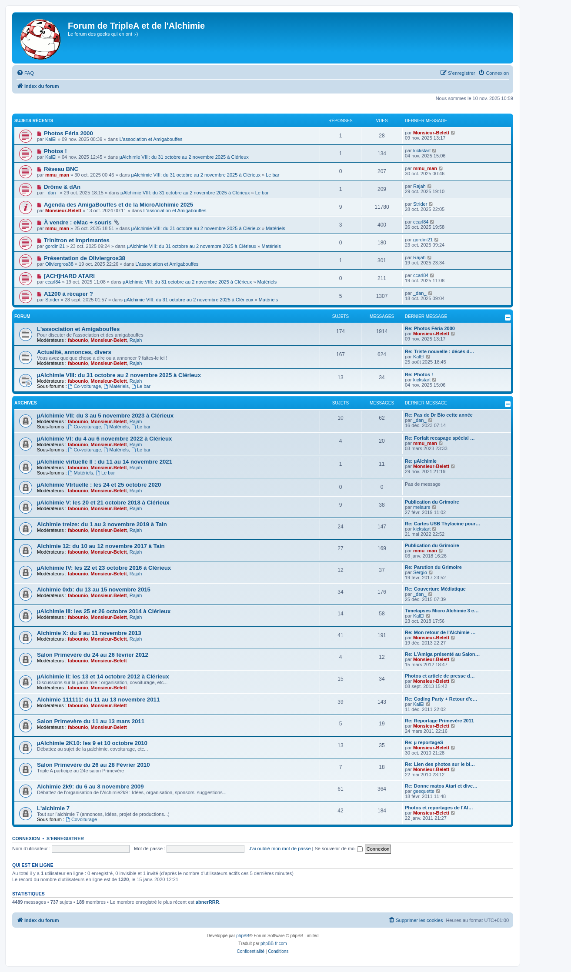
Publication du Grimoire (432, 501)
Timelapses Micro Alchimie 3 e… (442, 610)
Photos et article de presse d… (440, 675)
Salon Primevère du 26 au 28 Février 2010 (93, 765)
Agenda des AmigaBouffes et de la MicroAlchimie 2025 (118, 204)
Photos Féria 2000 (68, 133)
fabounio (78, 340)
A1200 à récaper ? (68, 294)
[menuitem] (25, 73)
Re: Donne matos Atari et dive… (441, 785)
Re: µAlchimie (421, 461)
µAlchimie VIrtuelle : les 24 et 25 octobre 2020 (99, 484)
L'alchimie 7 (53, 808)
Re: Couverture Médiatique (435, 588)
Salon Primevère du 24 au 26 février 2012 (92, 654)
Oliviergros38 (59, 264)
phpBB (242, 935)
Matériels (275, 228)
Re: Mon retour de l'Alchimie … (440, 632)
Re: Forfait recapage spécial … (440, 438)
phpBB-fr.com (273, 943)
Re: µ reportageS (424, 742)
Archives (25, 403)
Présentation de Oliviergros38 (84, 258)
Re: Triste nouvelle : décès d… (439, 351)
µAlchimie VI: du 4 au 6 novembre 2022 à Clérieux (104, 438)
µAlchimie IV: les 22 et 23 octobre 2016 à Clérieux (104, 567)
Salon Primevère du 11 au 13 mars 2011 (90, 721)
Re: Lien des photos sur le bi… (440, 764)
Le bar (272, 174)
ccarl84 (420, 221)
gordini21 (55, 246)
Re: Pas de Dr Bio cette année (439, 415)
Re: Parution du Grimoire (433, 567)
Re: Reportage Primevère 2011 (439, 720)
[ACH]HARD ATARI (69, 276)
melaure (422, 507)
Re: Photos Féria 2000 (430, 328)
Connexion (26, 838)
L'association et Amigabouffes (150, 139)
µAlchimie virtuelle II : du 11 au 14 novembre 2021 (104, 461)
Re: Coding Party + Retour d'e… (441, 698)
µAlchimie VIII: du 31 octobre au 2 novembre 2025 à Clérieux (183, 157)
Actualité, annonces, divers (74, 352)
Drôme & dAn (62, 187)
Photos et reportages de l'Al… (439, 807)
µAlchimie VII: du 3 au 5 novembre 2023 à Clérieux (105, 415)
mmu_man (57, 174)
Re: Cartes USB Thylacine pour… (443, 523)
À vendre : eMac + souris (78, 222)
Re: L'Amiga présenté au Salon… (442, 654)
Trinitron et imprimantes (77, 240)
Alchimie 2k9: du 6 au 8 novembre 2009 (90, 786)
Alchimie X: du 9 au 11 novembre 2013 (89, 633)
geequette (423, 791)
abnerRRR (207, 902)
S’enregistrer (65, 838)
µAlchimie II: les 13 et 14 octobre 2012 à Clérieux (103, 676)
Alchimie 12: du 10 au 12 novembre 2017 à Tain (101, 546)
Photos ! (55, 151)
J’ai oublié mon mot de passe (280, 848)
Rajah (419, 186)
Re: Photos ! (419, 374)
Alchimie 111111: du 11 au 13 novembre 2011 (98, 699)
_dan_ (52, 192)
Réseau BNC (61, 169)
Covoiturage (81, 819)
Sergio (420, 572)
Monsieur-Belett (431, 132)
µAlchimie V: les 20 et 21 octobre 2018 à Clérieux (103, 502)
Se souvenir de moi (339, 848)
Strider (420, 204)
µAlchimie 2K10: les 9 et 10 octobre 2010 (92, 743)
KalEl (51, 139)
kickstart (422, 150)
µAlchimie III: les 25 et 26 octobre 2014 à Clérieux (103, 611)
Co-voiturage (84, 386)
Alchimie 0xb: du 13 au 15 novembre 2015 (93, 589)
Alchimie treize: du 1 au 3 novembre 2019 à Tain (102, 524)
